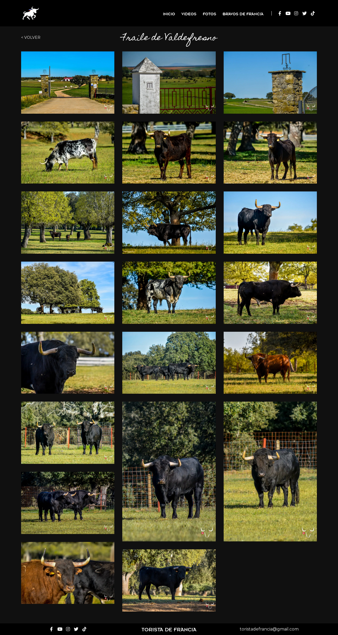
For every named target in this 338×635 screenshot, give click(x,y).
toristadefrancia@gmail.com (269, 629)
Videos (188, 14)
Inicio (169, 14)
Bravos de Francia (243, 14)
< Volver (30, 37)
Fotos (209, 14)
